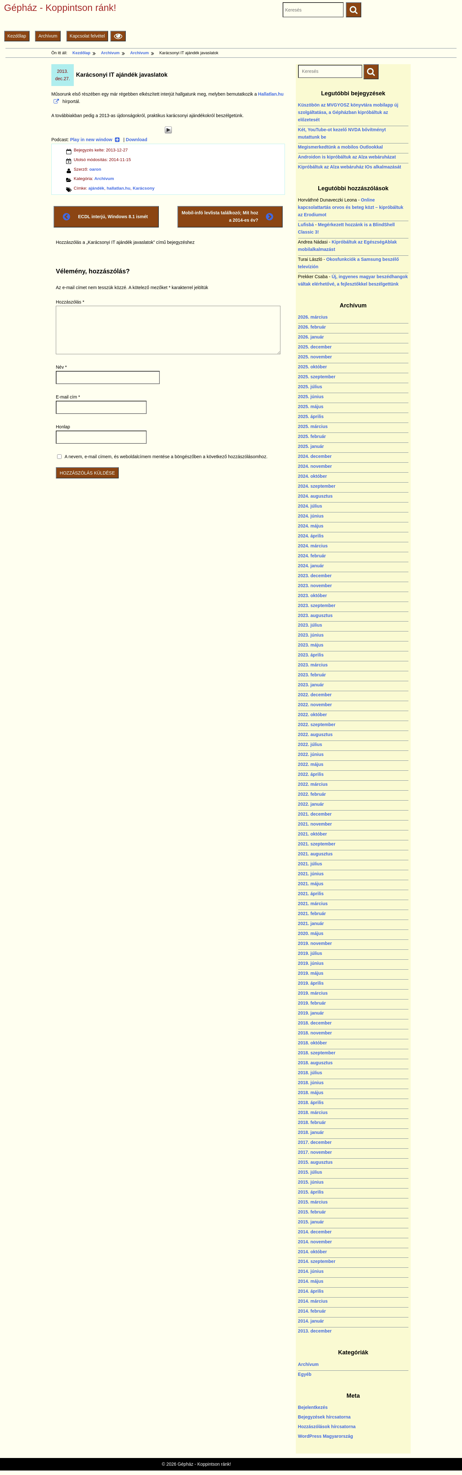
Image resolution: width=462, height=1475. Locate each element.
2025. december (315, 346)
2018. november (315, 1032)
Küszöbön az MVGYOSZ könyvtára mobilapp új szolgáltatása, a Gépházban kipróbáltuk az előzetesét (348, 112)
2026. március (313, 317)
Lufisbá (306, 224)
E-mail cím (68, 396)
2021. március (313, 903)
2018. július (310, 1072)
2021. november (315, 824)
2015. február (312, 1211)
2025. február (312, 436)
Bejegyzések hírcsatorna (324, 1416)
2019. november (315, 943)
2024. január (311, 565)
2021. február (312, 913)
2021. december (315, 814)
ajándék (96, 188)
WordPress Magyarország (325, 1436)
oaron (95, 169)
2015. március (313, 1202)
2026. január (311, 336)
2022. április (311, 774)
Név (61, 367)
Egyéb (305, 1374)
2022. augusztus (315, 734)
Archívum (47, 36)
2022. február (312, 794)
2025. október (312, 366)
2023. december (315, 575)
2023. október (312, 595)
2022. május (310, 764)
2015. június (311, 1182)
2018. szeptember (317, 1052)
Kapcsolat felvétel (87, 36)
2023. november (315, 585)
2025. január (311, 446)
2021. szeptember (317, 843)
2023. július (310, 625)
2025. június (311, 396)
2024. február (312, 555)
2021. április (311, 893)
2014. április (311, 1291)
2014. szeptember (317, 1261)
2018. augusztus (315, 1062)
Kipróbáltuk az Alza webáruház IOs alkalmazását (349, 166)
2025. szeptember (317, 376)
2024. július (310, 506)
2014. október (312, 1251)
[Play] (168, 130)
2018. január (311, 1132)
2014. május (310, 1281)
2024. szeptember (317, 486)
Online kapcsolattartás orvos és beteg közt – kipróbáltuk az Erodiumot (350, 207)
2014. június (311, 1271)
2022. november (315, 704)
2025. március (313, 426)
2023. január (311, 684)
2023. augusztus (315, 615)
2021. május (310, 883)
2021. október (312, 833)
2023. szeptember (317, 605)
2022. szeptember (317, 724)
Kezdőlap (16, 36)
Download (136, 139)
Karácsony (144, 188)
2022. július (310, 744)
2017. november (315, 1152)
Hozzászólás (70, 301)
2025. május (310, 406)
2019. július (310, 953)
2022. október (312, 714)
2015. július (310, 1172)
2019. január (311, 1013)
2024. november (315, 466)
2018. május (310, 1092)
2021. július (310, 863)
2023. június (311, 635)
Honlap (63, 426)
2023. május (310, 644)
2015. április (311, 1192)
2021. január (311, 923)
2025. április (311, 416)
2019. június (311, 963)
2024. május (310, 525)
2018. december (315, 1022)
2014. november (315, 1241)
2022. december (315, 694)
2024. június (311, 516)
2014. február (312, 1311)
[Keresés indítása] (371, 71)
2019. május (310, 973)
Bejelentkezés (313, 1407)
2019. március (313, 993)
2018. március (313, 1112)
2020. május (310, 933)
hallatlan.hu (118, 188)
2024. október (312, 476)
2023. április (311, 654)
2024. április (311, 535)
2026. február (312, 327)
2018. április (311, 1102)
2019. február (312, 1003)
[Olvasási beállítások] (117, 36)
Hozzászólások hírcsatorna (327, 1426)
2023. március (313, 664)
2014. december (315, 1231)
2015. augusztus (315, 1162)
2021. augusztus (315, 853)
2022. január (311, 804)
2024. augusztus (315, 496)
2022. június (311, 754)
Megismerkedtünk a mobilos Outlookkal (340, 147)
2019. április (311, 983)
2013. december (315, 1331)
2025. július (310, 386)
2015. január (311, 1221)
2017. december (315, 1142)
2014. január (311, 1321)
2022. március (313, 784)
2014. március (313, 1301)
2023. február (312, 674)
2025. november (315, 356)
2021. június (311, 873)
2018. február (312, 1122)
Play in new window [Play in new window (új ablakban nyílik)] (95, 139)
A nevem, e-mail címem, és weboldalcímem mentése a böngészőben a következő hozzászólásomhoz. (166, 456)
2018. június (311, 1082)
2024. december (315, 456)
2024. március (313, 545)
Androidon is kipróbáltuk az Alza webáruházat (347, 156)
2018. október (312, 1042)
